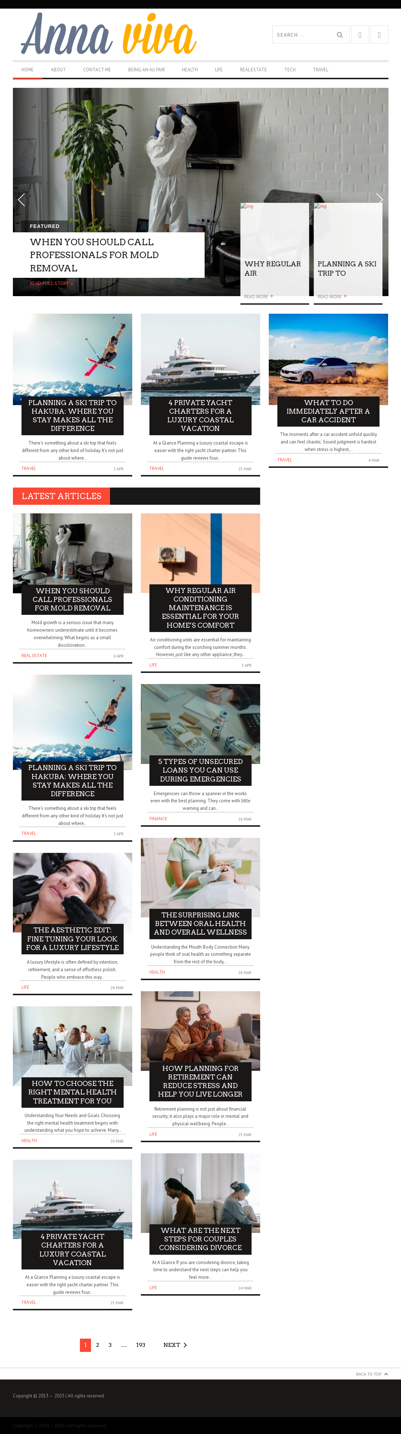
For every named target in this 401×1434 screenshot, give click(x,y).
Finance (158, 819)
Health (190, 70)
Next (171, 1345)
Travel (320, 70)
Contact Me (97, 70)
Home (28, 70)
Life (219, 70)
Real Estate (253, 70)
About (58, 70)
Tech (290, 70)
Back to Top (369, 1374)
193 (140, 1345)
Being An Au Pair (146, 70)
